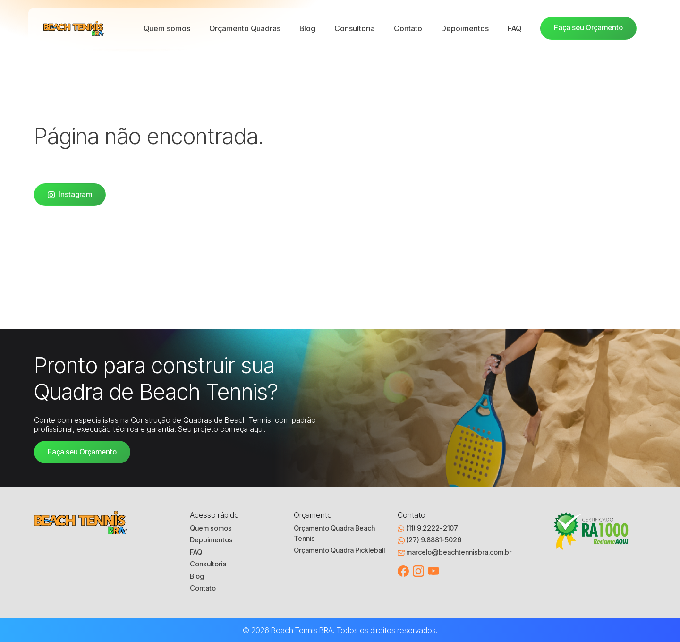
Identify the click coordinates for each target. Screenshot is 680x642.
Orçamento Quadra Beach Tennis (334, 533)
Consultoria (354, 28)
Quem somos (167, 28)
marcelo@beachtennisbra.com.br (454, 552)
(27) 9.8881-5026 (429, 540)
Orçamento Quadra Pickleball (339, 550)
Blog (307, 28)
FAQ (514, 28)
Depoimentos (465, 28)
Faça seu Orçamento (588, 27)
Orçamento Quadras (244, 28)
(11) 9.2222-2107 (428, 528)
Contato (408, 28)
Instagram (70, 194)
